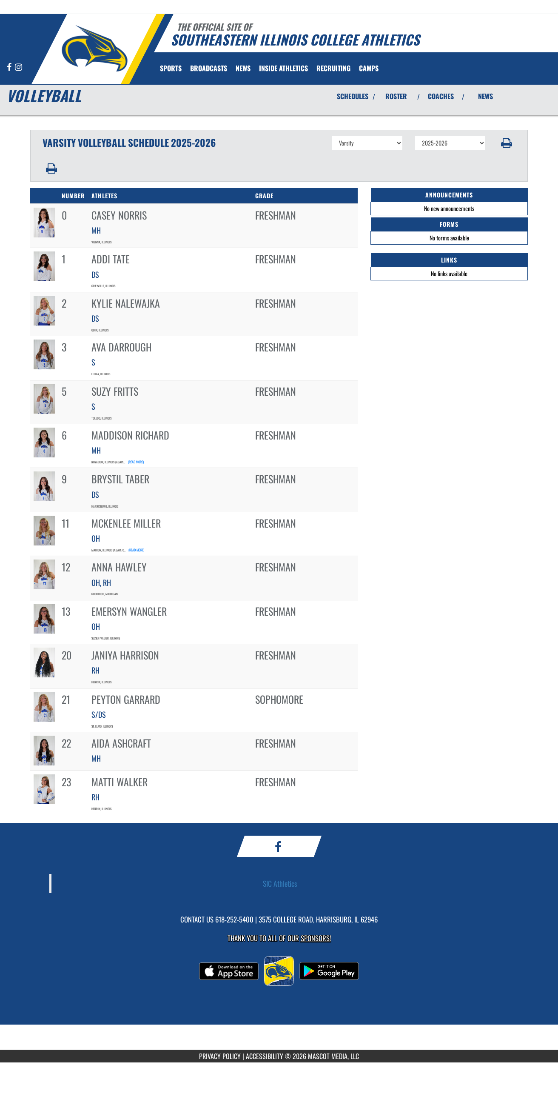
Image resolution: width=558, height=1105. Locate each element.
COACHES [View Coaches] (441, 96)
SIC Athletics (280, 883)
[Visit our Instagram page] (18, 67)
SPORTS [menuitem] (171, 68)
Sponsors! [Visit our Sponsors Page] (316, 938)
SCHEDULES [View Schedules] (352, 96)
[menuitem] (208, 68)
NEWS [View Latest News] (485, 96)
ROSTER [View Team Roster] (396, 96)
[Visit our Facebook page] (10, 67)
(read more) (136, 461)
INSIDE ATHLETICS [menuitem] (283, 68)
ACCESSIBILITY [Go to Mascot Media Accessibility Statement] (264, 1056)
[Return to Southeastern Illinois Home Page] (94, 48)
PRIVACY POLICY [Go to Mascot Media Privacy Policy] (220, 1056)
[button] (506, 143)
